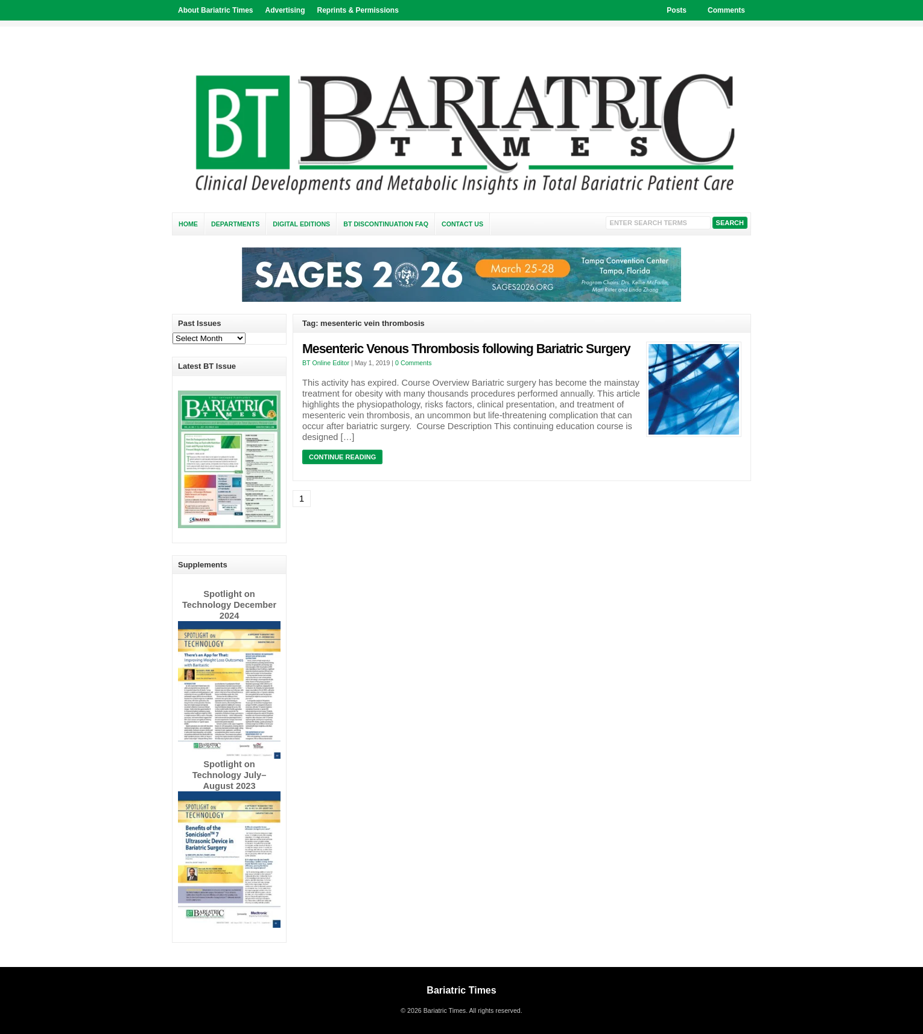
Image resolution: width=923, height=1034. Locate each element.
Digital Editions (301, 224)
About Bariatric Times (215, 10)
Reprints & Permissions (358, 10)
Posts (677, 10)
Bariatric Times (461, 990)
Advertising (285, 10)
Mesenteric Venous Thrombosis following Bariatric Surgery (466, 349)
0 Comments (413, 362)
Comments (726, 10)
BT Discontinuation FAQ (385, 224)
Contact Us (462, 224)
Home (188, 224)
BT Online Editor (325, 362)
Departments (235, 224)
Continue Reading (342, 457)
